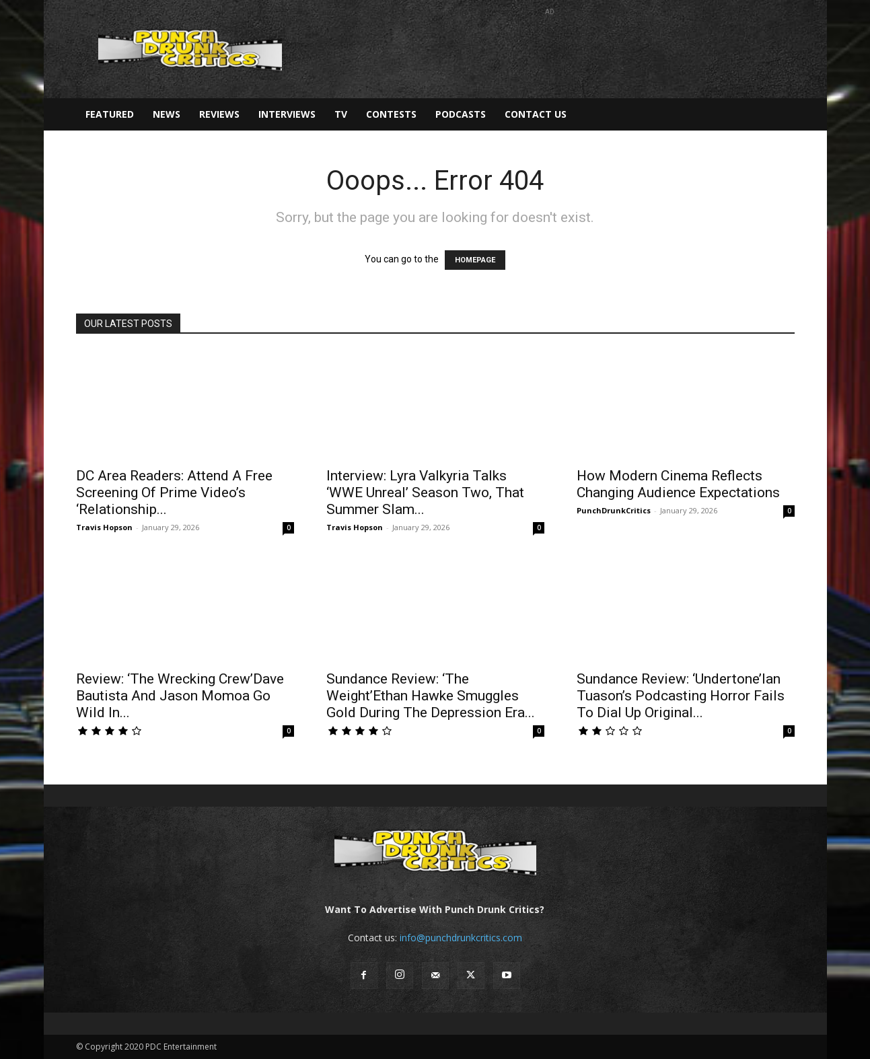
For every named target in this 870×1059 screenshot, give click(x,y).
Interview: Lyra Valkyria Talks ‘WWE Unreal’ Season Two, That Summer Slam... (425, 492)
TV (340, 114)
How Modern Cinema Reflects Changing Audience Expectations (678, 484)
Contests (391, 114)
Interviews (287, 114)
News (166, 114)
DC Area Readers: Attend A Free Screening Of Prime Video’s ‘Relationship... (174, 492)
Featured (109, 114)
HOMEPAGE (475, 260)
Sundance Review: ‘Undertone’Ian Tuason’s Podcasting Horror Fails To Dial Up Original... (681, 696)
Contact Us (536, 114)
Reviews (219, 114)
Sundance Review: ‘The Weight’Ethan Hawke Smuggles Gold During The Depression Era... (430, 696)
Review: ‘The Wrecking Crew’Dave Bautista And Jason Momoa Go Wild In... (180, 696)
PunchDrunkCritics (614, 510)
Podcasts (460, 114)
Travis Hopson (104, 527)
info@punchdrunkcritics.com (461, 937)
